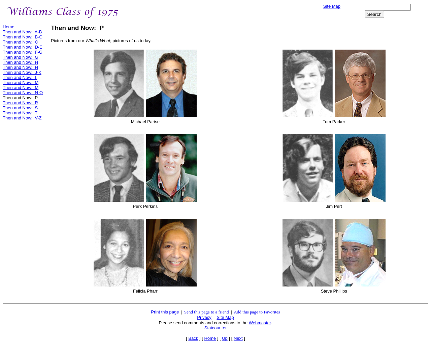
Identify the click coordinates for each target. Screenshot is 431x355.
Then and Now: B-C (22, 36)
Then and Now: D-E (22, 47)
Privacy (204, 317)
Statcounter (215, 327)
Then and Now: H (20, 62)
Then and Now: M (20, 82)
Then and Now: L (20, 77)
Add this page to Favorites (257, 312)
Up (225, 338)
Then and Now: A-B (22, 31)
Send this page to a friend (206, 312)
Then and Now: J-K (22, 72)
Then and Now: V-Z (22, 117)
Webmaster (260, 322)
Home (8, 26)
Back (193, 338)
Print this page (165, 312)
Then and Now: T (20, 112)
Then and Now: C (20, 42)
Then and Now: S (20, 107)
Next (238, 338)
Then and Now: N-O (23, 92)
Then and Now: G (20, 57)
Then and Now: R (20, 102)
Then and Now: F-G (22, 52)
